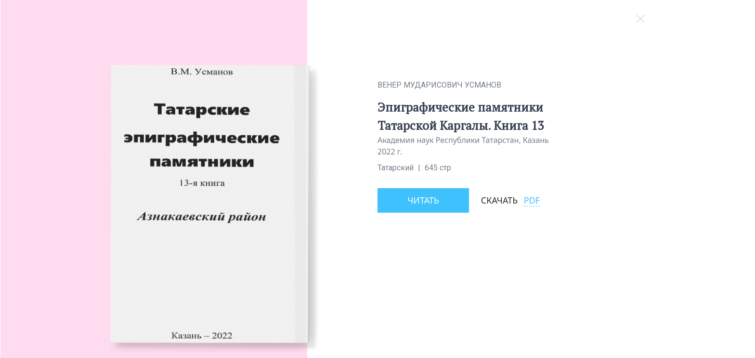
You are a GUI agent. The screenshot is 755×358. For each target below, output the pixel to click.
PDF (532, 200)
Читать (423, 200)
